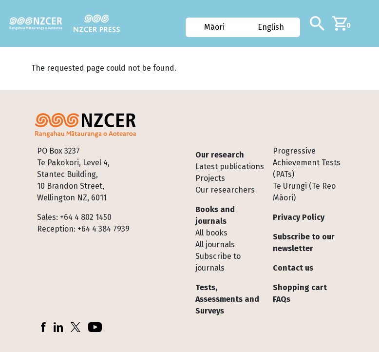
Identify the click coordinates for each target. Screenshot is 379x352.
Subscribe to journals (218, 262)
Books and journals (215, 215)
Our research (219, 154)
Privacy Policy (298, 217)
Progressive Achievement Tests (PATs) (307, 162)
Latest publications (229, 166)
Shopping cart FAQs (300, 293)
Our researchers (225, 190)
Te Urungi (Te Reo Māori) (304, 191)
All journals (215, 244)
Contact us (293, 268)
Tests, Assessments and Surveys (227, 299)
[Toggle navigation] (368, 23)
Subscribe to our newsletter (304, 242)
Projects (210, 178)
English (271, 27)
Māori (214, 27)
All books (211, 232)
